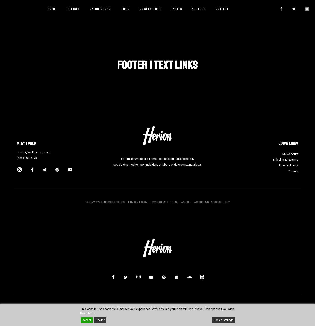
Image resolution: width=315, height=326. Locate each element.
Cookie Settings (223, 320)
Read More (87, 313)
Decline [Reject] (100, 320)
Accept (86, 320)
